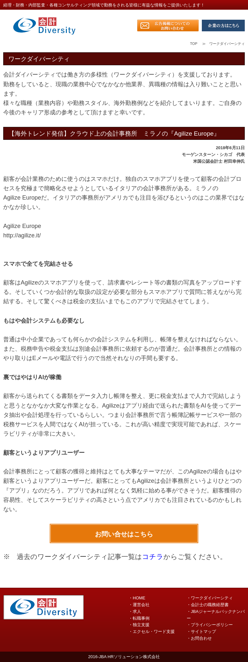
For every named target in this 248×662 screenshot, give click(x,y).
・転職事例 (139, 618)
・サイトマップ (201, 631)
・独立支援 (139, 624)
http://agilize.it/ (22, 235)
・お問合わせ (199, 638)
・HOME (137, 597)
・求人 (135, 611)
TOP (193, 44)
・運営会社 (139, 604)
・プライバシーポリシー (210, 624)
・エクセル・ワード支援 (152, 631)
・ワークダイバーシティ (210, 597)
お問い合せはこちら (124, 534)
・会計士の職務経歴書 (208, 604)
